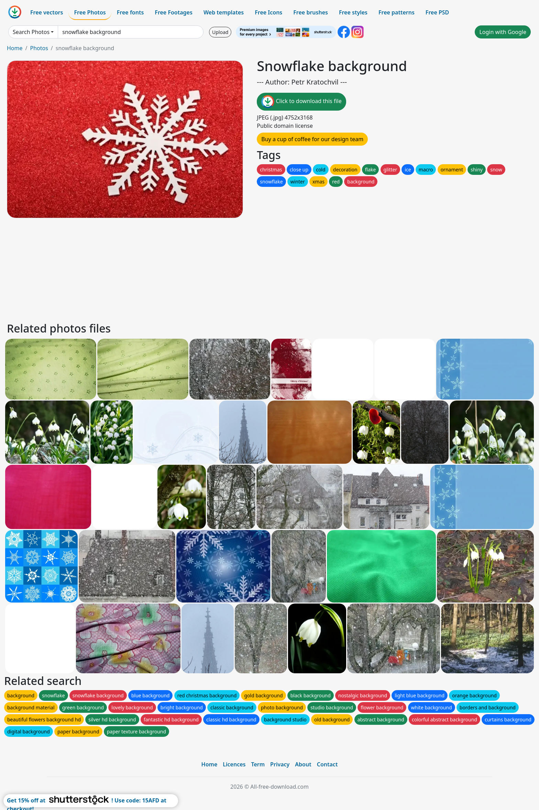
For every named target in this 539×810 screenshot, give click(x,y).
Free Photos (90, 12)
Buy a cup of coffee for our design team (312, 139)
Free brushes (310, 12)
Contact (327, 764)
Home (15, 48)
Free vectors (46, 12)
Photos (39, 48)
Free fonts (130, 12)
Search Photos (31, 32)
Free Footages (173, 12)
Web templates (224, 12)
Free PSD (437, 12)
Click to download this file (301, 101)
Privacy (279, 764)
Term (258, 764)
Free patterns (396, 12)
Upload (220, 32)
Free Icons (268, 12)
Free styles (353, 12)
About (303, 764)
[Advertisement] (212, 269)
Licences (234, 764)
